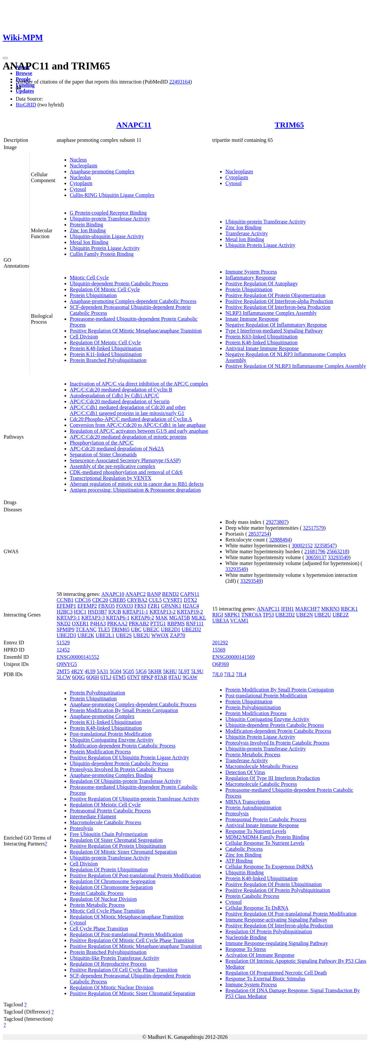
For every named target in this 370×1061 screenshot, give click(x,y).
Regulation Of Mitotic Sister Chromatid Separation (123, 852)
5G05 (129, 671)
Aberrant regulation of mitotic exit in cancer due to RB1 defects (137, 484)
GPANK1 (171, 606)
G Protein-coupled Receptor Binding (108, 213)
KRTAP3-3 (93, 617)
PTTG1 (158, 623)
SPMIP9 (65, 629)
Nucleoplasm (83, 165)
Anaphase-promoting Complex (102, 171)
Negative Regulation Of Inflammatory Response (276, 325)
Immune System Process (251, 272)
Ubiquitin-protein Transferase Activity (110, 218)
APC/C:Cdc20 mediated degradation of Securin (120, 401)
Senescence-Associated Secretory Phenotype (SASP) (125, 460)
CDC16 (83, 600)
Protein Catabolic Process (96, 893)
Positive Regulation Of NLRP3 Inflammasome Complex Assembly (295, 366)
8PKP (147, 677)
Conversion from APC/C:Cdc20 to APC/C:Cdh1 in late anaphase (138, 425)
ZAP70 (177, 635)
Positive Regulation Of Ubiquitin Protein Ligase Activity (129, 757)
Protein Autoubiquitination (253, 807)
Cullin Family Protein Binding (102, 254)
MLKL (198, 617)
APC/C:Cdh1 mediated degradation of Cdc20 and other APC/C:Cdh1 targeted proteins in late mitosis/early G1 (128, 410)
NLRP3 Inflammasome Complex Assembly (271, 313)
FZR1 (154, 606)
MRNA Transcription (247, 802)
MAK (162, 617)
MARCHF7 (307, 609)
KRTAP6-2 (143, 617)
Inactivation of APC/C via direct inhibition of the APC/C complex (139, 384)
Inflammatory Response (250, 277)
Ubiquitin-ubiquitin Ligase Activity (107, 236)
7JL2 (229, 674)
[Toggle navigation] (5, 58)
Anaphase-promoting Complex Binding (111, 775)
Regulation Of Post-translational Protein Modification (126, 934)
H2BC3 (65, 612)
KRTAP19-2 (190, 612)
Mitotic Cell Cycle (89, 277)
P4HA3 (98, 623)
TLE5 (104, 629)
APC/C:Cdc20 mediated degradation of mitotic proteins (128, 437)
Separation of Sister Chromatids (103, 454)
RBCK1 (349, 609)
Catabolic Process (244, 849)
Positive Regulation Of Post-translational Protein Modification (135, 875)
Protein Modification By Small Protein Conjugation (124, 710)
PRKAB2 (139, 623)
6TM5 (119, 677)
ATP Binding (238, 860)
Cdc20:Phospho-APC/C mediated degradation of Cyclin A (131, 419)
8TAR (161, 677)
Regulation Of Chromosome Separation (111, 887)
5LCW (64, 677)
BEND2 (170, 594)
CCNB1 (65, 600)
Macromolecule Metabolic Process (261, 766)
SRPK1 (232, 614)
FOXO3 (124, 606)
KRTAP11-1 (135, 612)
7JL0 (217, 674)
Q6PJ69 (220, 664)
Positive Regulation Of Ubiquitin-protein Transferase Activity (134, 799)
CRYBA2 (137, 600)
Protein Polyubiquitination (97, 692)
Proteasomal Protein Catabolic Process (110, 810)
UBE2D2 (191, 629)
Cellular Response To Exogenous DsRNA (269, 866)
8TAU (174, 677)
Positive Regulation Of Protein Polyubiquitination (277, 890)
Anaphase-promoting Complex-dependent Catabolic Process (133, 301)
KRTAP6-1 (118, 617)
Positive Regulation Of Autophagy (261, 283)
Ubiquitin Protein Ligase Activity (105, 248)
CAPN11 (189, 594)
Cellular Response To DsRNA (256, 908)
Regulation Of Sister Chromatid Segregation (116, 840)
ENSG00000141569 (233, 657)
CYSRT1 (172, 600)
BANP (154, 594)
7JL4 (241, 674)
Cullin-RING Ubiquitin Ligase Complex (112, 195)
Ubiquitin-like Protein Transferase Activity (114, 958)
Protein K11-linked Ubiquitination (106, 354)
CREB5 (117, 600)
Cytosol (78, 189)
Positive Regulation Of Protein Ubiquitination (118, 846)
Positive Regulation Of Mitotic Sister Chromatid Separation (132, 993)
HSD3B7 (97, 612)
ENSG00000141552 (78, 657)
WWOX (160, 635)
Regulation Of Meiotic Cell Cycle (105, 342)
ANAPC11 (133, 125)
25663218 (337, 551)
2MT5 (63, 671)
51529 (63, 642)
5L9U (197, 671)
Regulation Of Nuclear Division (103, 899)
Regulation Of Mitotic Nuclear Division (112, 987)
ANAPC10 (112, 594)
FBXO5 (106, 606)
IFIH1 (287, 609)
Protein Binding (86, 224)
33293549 (338, 557)
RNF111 (195, 623)
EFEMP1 (66, 606)
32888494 (279, 539)
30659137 (315, 557)
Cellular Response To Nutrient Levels (264, 843)
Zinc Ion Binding (88, 230)
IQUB (114, 612)
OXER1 (80, 623)
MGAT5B (179, 617)
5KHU (170, 671)
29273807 (276, 522)
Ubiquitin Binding (244, 872)
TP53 (268, 614)
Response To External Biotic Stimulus (265, 978)
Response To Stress (245, 949)
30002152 (302, 545)
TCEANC (86, 629)
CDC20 (100, 600)
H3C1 (80, 612)
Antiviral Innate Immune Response (262, 348)
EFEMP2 (87, 606)
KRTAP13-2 (163, 612)
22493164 (179, 82)
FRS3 (140, 606)
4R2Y (77, 671)
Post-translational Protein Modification (111, 734)
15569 (218, 650)
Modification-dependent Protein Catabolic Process (123, 745)
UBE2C (151, 629)
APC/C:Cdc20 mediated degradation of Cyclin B (121, 389)
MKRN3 (330, 609)
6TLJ (105, 677)
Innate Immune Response (252, 319)
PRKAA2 (117, 623)
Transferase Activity (246, 233)
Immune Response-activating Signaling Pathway (276, 919)
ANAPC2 (135, 594)
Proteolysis (81, 828)
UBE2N (304, 614)
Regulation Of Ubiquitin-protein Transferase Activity (125, 781)
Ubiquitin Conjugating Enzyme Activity (112, 740)
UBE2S (124, 635)
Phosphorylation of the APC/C (102, 442)
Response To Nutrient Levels (255, 831)
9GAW (190, 677)
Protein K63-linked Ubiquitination (261, 336)
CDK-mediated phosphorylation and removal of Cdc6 (126, 472)
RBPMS (176, 623)
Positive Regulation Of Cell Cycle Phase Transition (123, 970)
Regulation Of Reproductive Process (108, 964)
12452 (63, 650)
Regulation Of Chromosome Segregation (113, 881)
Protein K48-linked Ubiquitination (106, 348)
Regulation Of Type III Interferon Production (272, 778)
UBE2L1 (105, 635)
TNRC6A (251, 614)
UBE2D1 (170, 629)
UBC (136, 629)
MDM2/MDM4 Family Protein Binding (267, 837)
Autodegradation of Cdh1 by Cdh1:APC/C (114, 395)
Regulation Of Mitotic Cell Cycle (105, 289)
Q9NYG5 (67, 664)
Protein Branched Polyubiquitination (108, 360)
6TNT (133, 677)
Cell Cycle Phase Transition (99, 928)
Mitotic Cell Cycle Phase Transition (107, 911)
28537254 (259, 534)
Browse (24, 73)
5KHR (155, 671)
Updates (25, 91)
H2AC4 (191, 606)
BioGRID (26, 104)
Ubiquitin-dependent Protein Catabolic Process (119, 283)
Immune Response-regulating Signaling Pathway (276, 943)
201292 (220, 642)
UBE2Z (340, 614)
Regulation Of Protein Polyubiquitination (268, 931)
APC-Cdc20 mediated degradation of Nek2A (117, 448)
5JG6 (141, 671)
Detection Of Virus (245, 772)
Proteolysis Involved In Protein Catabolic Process (122, 769)
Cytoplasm (81, 183)
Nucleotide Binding (246, 937)
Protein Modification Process (100, 751)
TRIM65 (289, 125)
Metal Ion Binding (89, 242)
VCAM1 (239, 620)
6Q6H (92, 677)
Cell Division (84, 336)
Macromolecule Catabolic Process (105, 822)
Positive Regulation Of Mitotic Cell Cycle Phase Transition (132, 940)
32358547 (324, 545)
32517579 (313, 528)
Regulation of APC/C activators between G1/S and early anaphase (139, 431)
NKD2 (64, 623)
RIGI (217, 614)
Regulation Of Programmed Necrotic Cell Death (276, 973)
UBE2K (85, 635)
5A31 (102, 671)
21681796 (315, 551)
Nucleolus (80, 177)
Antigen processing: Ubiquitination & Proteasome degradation (135, 490)
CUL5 (155, 600)
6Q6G (78, 677)
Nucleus (78, 159)
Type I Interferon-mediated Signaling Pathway (274, 330)
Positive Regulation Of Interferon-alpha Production (279, 301)
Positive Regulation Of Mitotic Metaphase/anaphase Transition (136, 330)
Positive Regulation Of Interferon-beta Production (277, 307)
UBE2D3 (66, 635)
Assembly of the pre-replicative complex (112, 466)
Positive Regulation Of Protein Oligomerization (275, 295)
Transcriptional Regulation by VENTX (110, 478)
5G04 (115, 671)
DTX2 (190, 600)
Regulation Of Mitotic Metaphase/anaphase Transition (127, 916)
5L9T (184, 671)
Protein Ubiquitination (93, 295)
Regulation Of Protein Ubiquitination (109, 869)
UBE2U (141, 635)
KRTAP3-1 (68, 617)
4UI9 (90, 671)
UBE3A (220, 620)
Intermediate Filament (93, 816)
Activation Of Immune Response (259, 955)
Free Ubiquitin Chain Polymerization (109, 834)
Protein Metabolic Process (97, 905)
